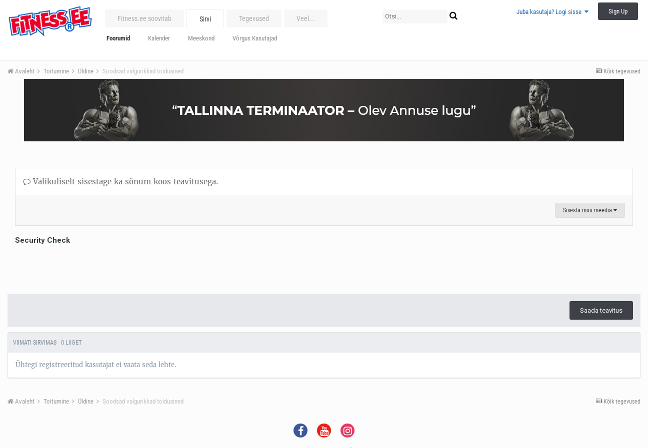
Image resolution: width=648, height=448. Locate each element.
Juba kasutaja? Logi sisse (552, 11)
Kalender (159, 38)
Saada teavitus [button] (601, 310)
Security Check (42, 240)
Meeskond (201, 38)
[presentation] (91, 266)
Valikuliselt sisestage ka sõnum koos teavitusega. (120, 181)
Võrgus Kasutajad (254, 38)
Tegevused (254, 18)
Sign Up (618, 11)
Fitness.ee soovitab (145, 18)
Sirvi (205, 19)
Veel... (305, 18)
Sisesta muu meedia (590, 210)
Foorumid (118, 38)
